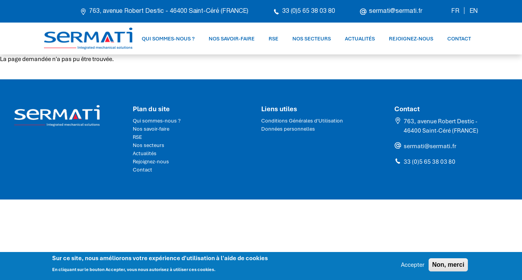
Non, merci (448, 266)
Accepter (412, 267)
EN (473, 11)
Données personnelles (288, 129)
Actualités (360, 38)
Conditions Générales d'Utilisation (302, 120)
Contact (459, 38)
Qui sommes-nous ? (168, 38)
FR (455, 11)
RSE (273, 38)
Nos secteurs (311, 38)
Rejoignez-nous (411, 38)
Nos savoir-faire (232, 38)
